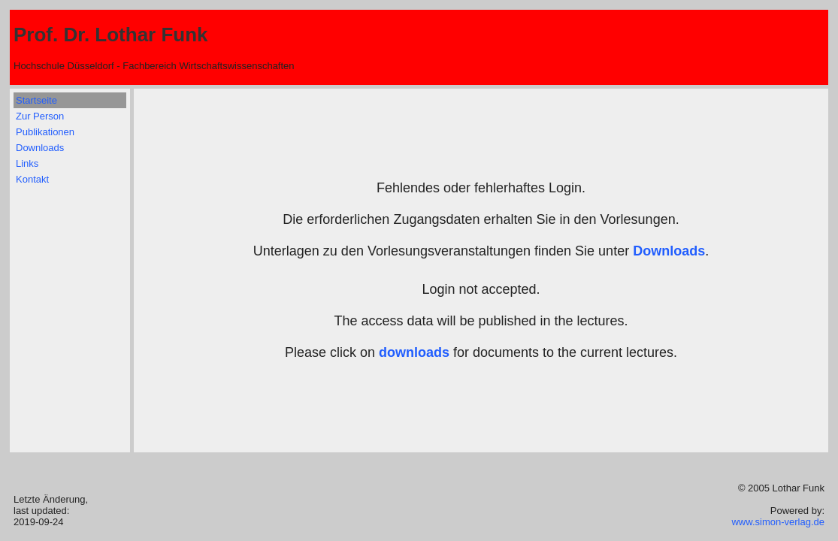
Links (27, 163)
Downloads (40, 147)
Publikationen (45, 132)
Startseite (36, 100)
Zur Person (40, 116)
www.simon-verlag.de (777, 521)
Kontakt (32, 179)
